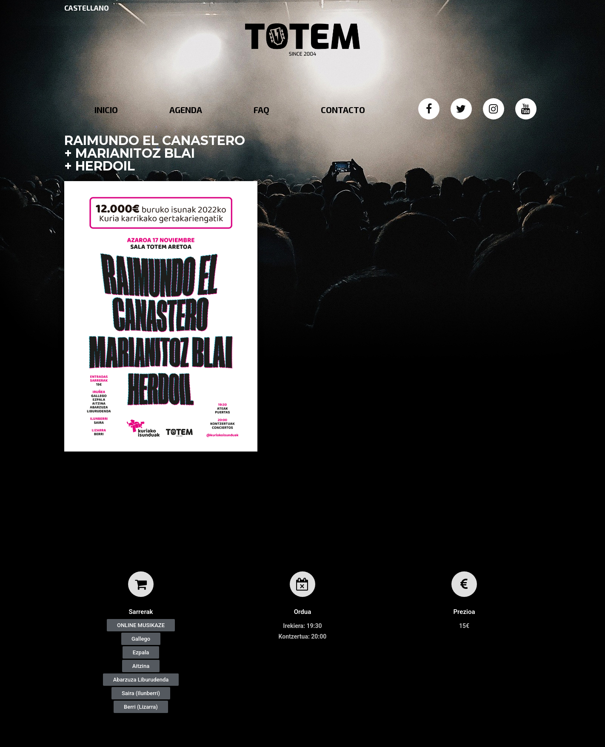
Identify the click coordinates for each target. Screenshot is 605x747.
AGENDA (185, 110)
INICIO (106, 110)
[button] (141, 625)
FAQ (261, 110)
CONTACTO (343, 110)
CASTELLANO (86, 7)
